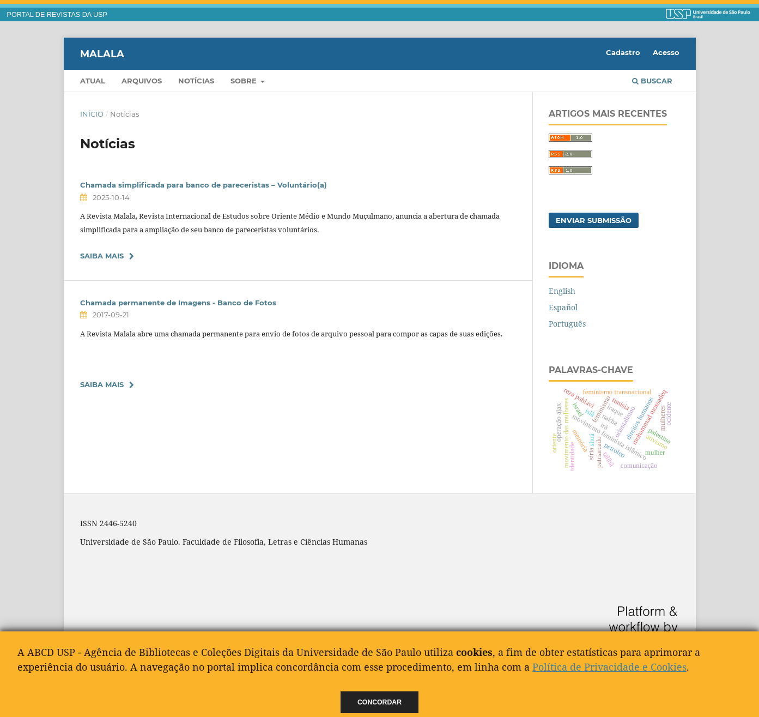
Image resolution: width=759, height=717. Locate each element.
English (562, 291)
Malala (102, 53)
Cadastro (623, 52)
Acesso (666, 52)
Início (92, 114)
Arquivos (142, 80)
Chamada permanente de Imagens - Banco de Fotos (178, 302)
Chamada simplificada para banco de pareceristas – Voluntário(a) (203, 184)
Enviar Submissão (594, 220)
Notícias (196, 80)
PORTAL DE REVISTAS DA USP (57, 15)
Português (567, 323)
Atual (92, 80)
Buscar (652, 80)
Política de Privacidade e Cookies (609, 666)
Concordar (379, 702)
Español (563, 307)
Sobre (244, 80)
